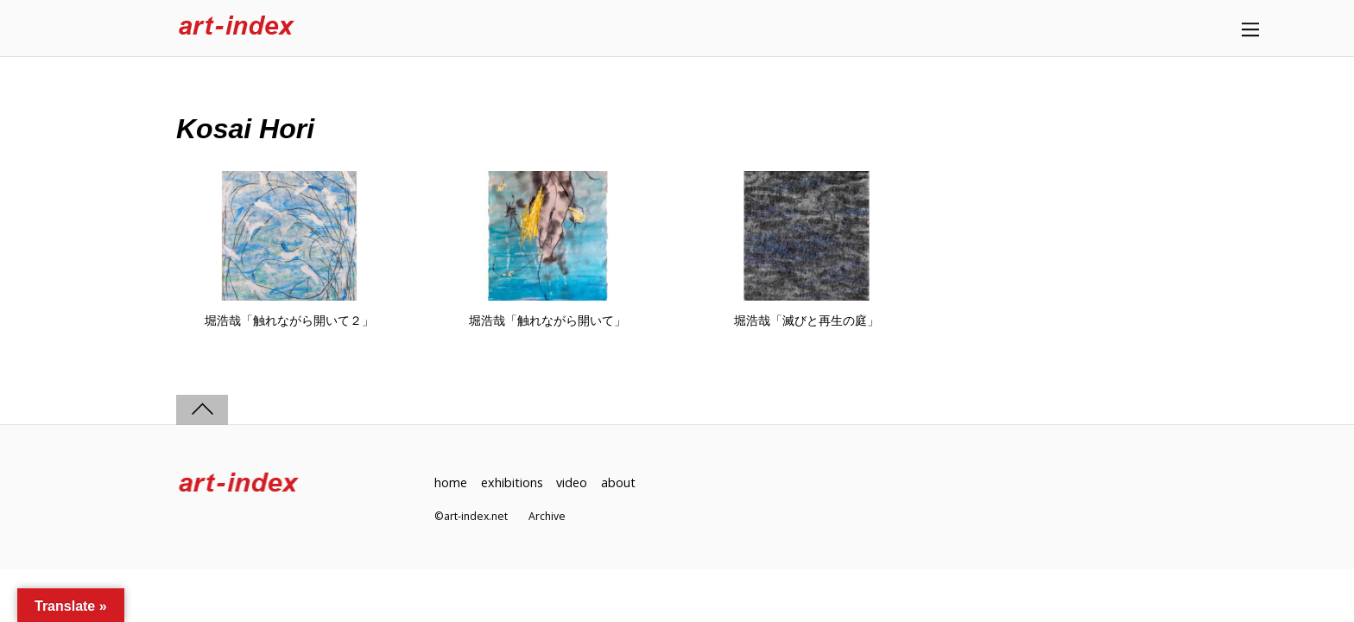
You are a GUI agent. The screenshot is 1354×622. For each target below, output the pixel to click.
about (618, 482)
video (571, 482)
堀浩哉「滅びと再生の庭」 (806, 320)
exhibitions (512, 482)
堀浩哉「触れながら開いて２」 (289, 320)
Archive (547, 516)
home (450, 482)
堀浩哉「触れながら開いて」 (547, 320)
